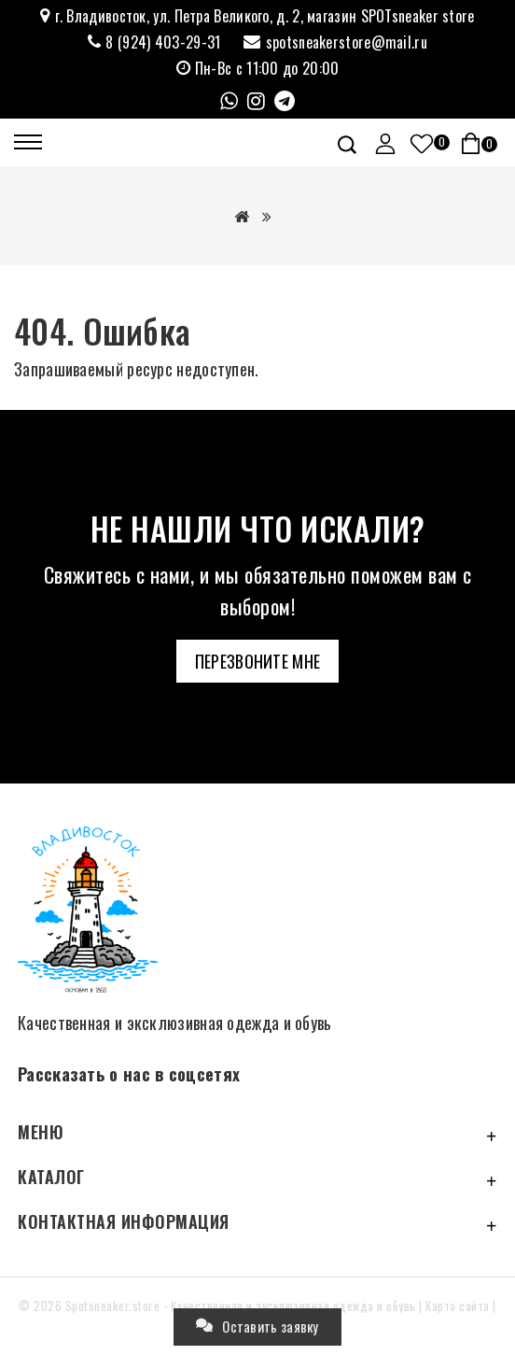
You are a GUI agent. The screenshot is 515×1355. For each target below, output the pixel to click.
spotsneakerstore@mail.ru (346, 42)
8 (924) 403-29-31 (162, 42)
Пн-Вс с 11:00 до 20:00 (267, 68)
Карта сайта (457, 1305)
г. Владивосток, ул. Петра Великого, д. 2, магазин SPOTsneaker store (265, 16)
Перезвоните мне (258, 661)
